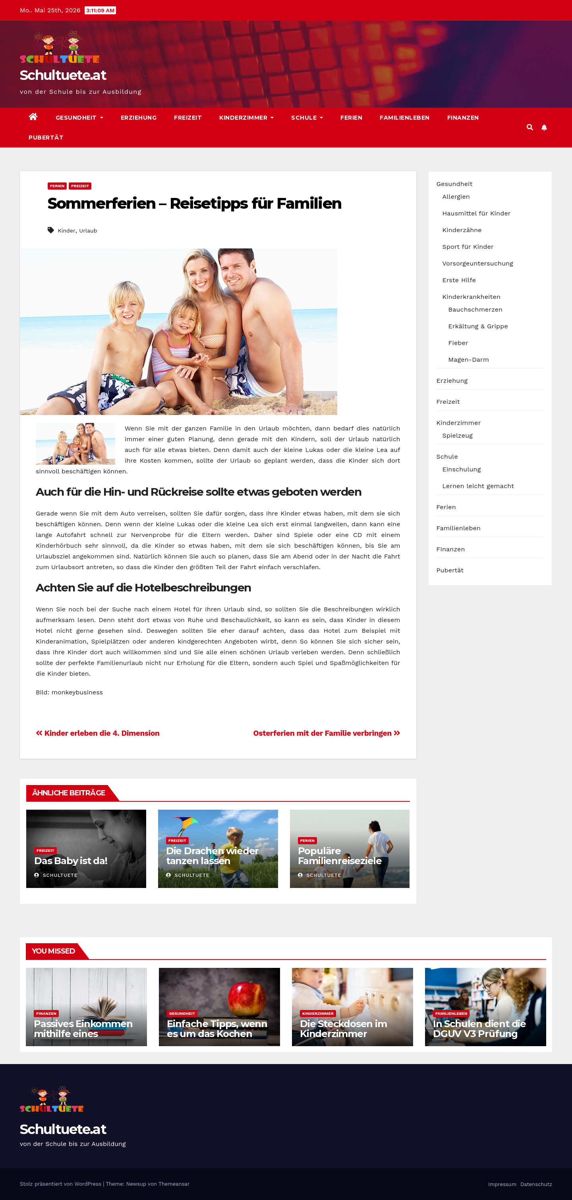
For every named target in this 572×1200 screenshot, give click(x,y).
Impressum (501, 1184)
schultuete (55, 875)
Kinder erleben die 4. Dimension (98, 733)
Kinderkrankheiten (472, 296)
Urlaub (88, 230)
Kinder (66, 230)
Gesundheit (79, 117)
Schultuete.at (63, 75)
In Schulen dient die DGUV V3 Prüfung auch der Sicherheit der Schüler (479, 1038)
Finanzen (463, 117)
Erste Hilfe (459, 280)
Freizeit (188, 117)
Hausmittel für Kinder (477, 213)
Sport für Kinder (468, 246)
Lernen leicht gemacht (478, 486)
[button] (530, 127)
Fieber (458, 343)
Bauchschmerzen (475, 309)
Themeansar (173, 1184)
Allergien (456, 196)
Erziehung (139, 117)
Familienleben (405, 117)
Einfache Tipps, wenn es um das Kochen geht (217, 1033)
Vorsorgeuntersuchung (478, 263)
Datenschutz (536, 1184)
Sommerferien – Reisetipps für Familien (194, 203)
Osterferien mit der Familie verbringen (326, 733)
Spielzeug (458, 435)
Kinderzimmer (246, 117)
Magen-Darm (468, 359)
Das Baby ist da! (70, 861)
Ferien (351, 117)
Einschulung (462, 469)
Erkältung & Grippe (478, 326)
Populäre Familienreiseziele (340, 856)
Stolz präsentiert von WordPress (61, 1184)
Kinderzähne (462, 230)
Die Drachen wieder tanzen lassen (212, 856)
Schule (307, 117)
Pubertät (46, 137)
